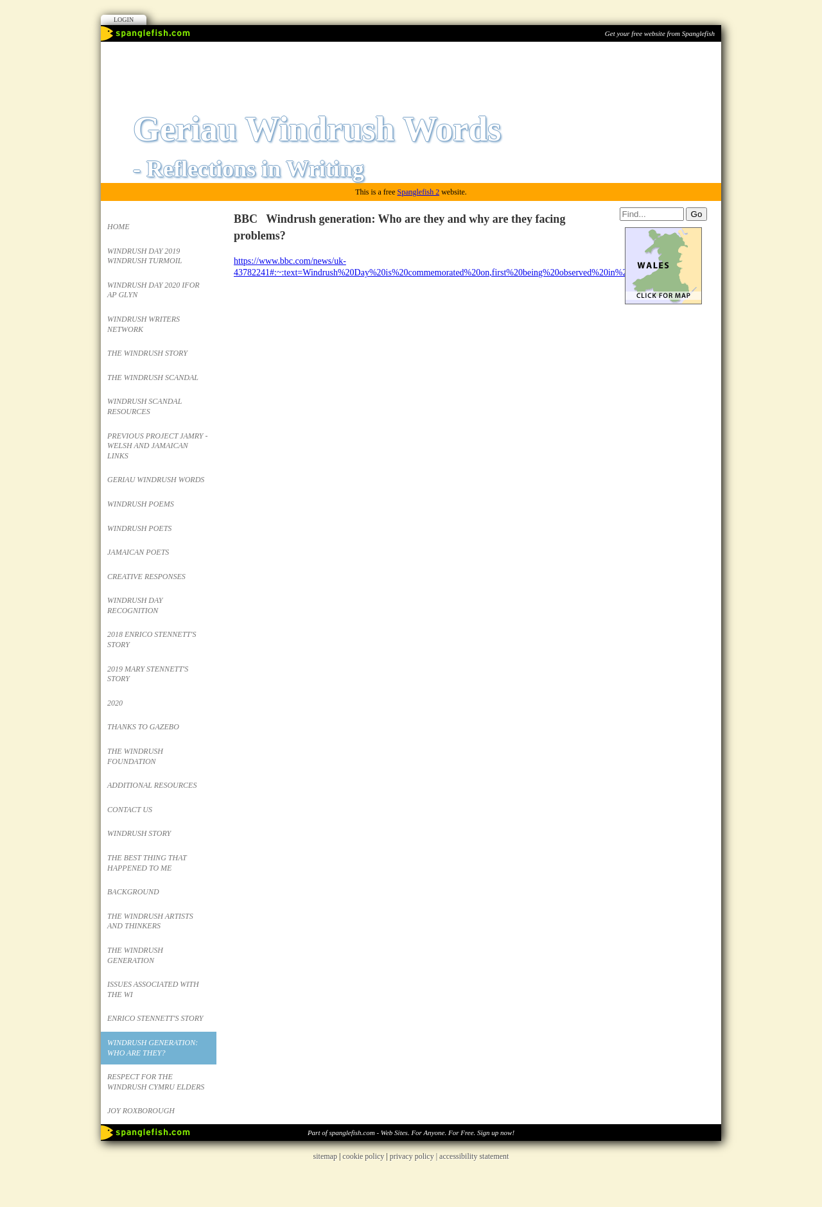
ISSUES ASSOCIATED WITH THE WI (153, 989)
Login (124, 19)
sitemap (325, 1156)
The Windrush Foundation (135, 756)
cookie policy (363, 1156)
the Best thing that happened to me (147, 863)
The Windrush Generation (135, 955)
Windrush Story (139, 833)
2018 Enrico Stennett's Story (152, 639)
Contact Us (129, 809)
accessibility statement (474, 1156)
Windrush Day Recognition (134, 605)
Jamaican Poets (138, 552)
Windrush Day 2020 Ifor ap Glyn (153, 290)
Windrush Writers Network (143, 324)
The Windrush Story (147, 353)
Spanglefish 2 (418, 191)
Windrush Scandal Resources (144, 406)
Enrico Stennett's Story (155, 1018)
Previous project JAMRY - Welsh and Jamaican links (157, 445)
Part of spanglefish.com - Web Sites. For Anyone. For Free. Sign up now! (411, 1132)
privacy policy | (414, 1156)
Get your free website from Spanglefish (660, 33)
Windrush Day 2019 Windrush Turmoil (144, 256)
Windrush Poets (139, 528)
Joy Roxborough (141, 1110)
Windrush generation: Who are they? (152, 1047)
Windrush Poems (140, 503)
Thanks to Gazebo (143, 726)
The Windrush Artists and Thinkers (150, 921)
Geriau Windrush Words (155, 479)
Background (133, 891)
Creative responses (146, 576)
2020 (115, 703)
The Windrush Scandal (152, 377)
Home (118, 226)
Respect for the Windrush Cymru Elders (155, 1081)
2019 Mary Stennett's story (147, 674)
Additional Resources (152, 785)
